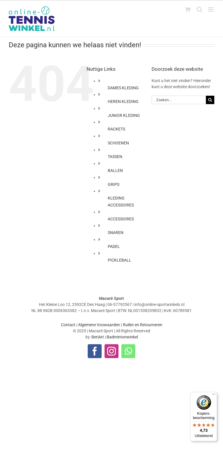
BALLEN (115, 170)
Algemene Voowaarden (99, 324)
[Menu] (213, 395)
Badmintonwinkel (122, 337)
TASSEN (115, 156)
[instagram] (111, 351)
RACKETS (116, 129)
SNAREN (115, 232)
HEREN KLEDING (123, 101)
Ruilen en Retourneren (142, 324)
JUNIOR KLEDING (124, 115)
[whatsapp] (128, 351)
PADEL (114, 246)
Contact (68, 324)
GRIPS (113, 184)
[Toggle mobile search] (199, 9)
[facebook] (95, 351)
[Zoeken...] (179, 100)
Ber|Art (97, 337)
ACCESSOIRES (121, 219)
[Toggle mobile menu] (211, 9)
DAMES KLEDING (123, 88)
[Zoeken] (210, 100)
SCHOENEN (118, 143)
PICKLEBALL (119, 260)
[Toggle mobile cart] (188, 9)
